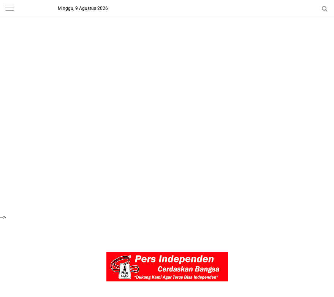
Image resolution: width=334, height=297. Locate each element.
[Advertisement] (167, 53)
